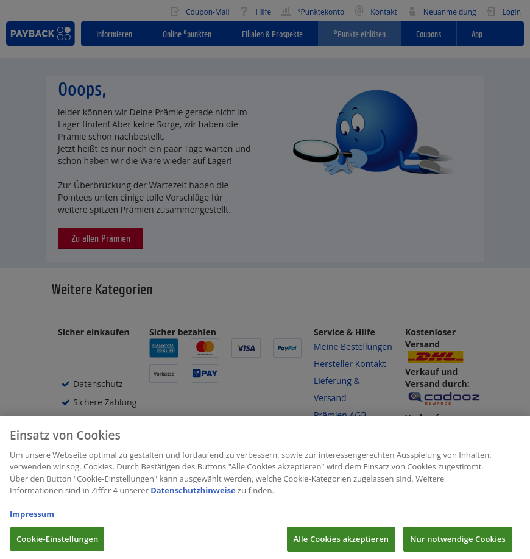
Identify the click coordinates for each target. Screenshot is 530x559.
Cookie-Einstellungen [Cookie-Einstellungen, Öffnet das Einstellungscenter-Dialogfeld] (57, 545)
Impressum (32, 520)
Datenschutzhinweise (193, 496)
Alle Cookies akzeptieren (341, 545)
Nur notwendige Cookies (458, 545)
